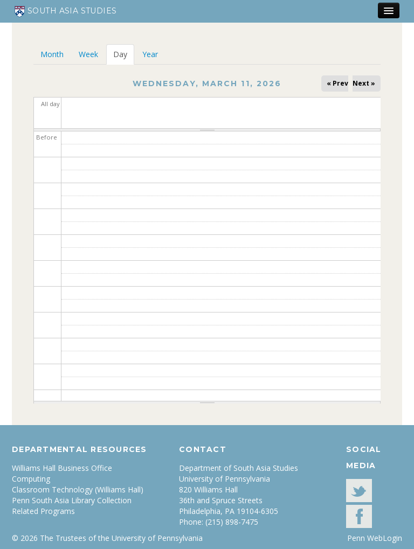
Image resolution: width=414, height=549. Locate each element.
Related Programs (43, 511)
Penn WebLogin (374, 538)
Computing (31, 479)
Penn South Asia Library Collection (72, 500)
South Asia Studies (66, 11)
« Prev (337, 83)
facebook (359, 516)
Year (150, 54)
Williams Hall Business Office (62, 468)
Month (52, 54)
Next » (364, 83)
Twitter (359, 490)
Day (123, 54)
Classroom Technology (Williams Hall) (77, 489)
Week (88, 54)
